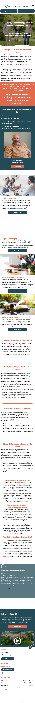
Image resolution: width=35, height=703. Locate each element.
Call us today (25, 78)
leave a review (12, 583)
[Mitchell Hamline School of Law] (10, 603)
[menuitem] (7, 689)
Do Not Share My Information (11, 701)
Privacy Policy (2, 701)
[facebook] (2, 673)
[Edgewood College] (25, 603)
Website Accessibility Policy (18, 702)
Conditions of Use (21, 701)
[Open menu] (33, 6)
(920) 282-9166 (5, 666)
